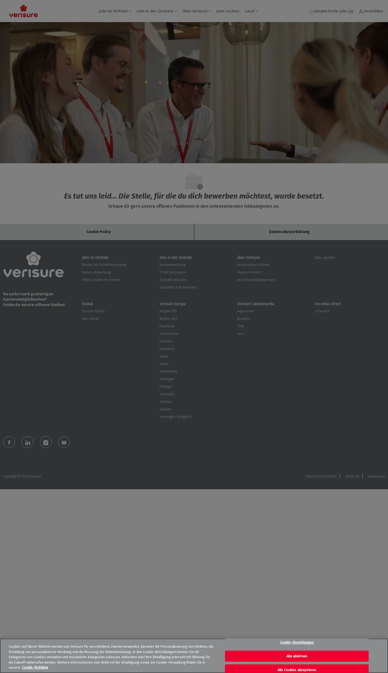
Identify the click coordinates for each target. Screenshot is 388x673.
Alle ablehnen (296, 656)
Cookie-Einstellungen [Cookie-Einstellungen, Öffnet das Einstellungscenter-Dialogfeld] (297, 642)
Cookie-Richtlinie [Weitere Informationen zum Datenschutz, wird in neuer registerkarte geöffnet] (35, 667)
